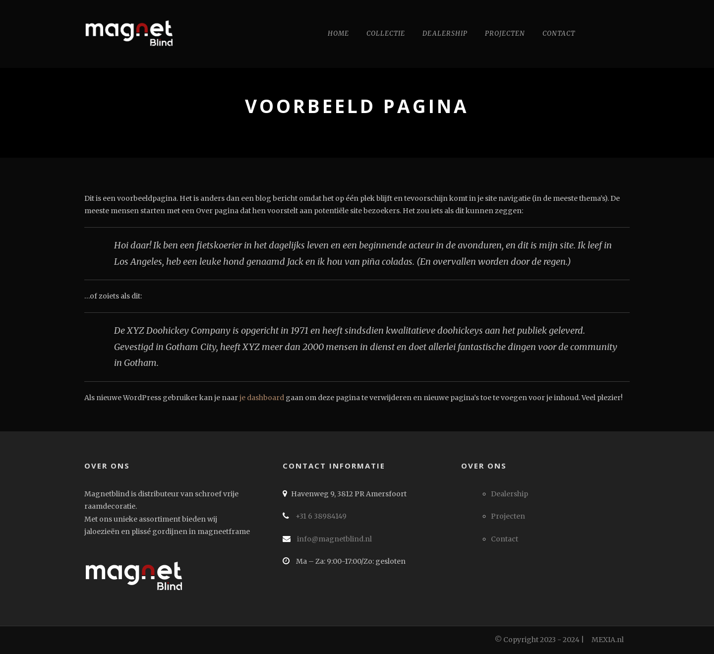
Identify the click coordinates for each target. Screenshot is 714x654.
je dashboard (261, 397)
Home (338, 33)
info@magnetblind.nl (334, 539)
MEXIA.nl (608, 639)
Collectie (385, 33)
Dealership (445, 33)
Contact (558, 33)
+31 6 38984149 (320, 516)
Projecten (505, 33)
